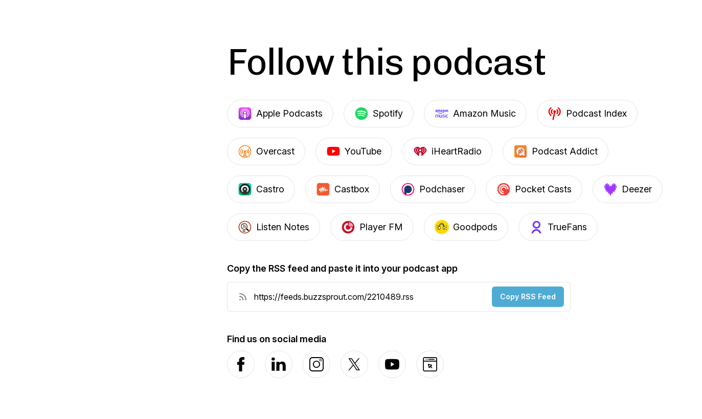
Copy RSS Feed (528, 296)
